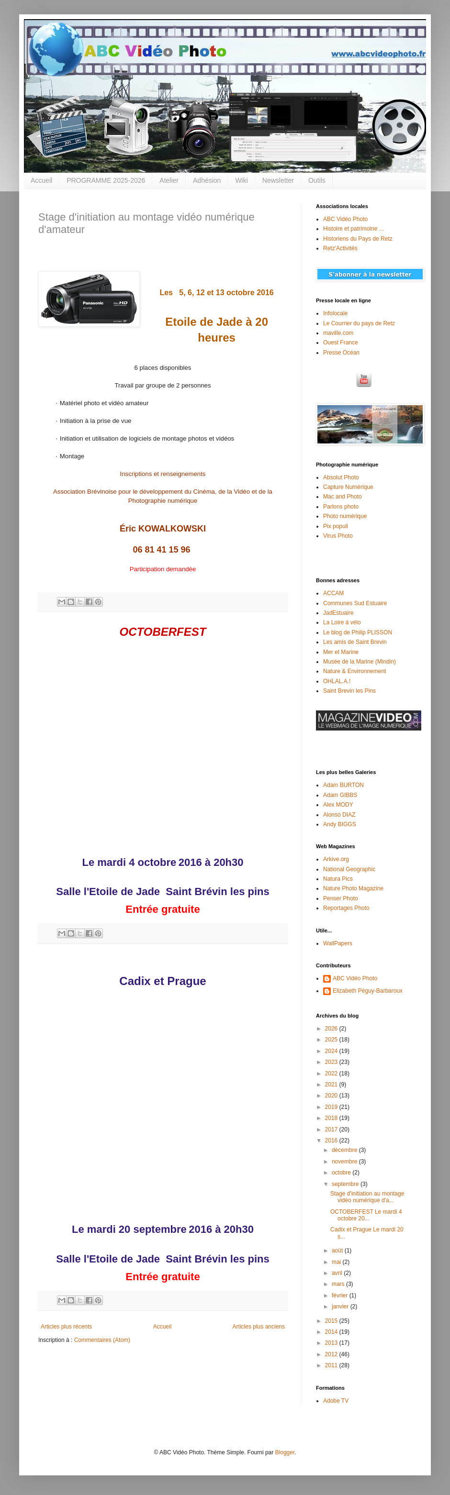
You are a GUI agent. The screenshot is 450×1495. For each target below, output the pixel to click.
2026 (332, 1028)
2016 (332, 1140)
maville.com (338, 333)
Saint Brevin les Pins (349, 690)
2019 (332, 1107)
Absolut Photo (341, 477)
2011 (332, 1365)
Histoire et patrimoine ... (353, 228)
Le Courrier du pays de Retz (359, 323)
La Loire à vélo (342, 622)
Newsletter (278, 180)
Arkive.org (336, 859)
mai (337, 1262)
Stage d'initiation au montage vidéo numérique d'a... (367, 1197)
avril (338, 1273)
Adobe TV (336, 1400)
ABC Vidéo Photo (345, 219)
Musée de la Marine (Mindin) (359, 661)
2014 (332, 1332)
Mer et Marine (341, 652)
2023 (332, 1062)
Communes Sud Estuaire (355, 603)
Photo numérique (345, 516)
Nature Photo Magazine (353, 888)
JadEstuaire (338, 612)
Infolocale (335, 313)
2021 (332, 1084)
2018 (332, 1118)
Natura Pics (338, 878)
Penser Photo (340, 898)
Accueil (41, 180)
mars (339, 1284)
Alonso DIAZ (339, 814)
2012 (332, 1354)
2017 (332, 1129)
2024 (332, 1051)
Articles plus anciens (259, 1326)
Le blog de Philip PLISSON (357, 632)
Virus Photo (338, 535)
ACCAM (333, 593)
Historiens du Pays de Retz (358, 238)
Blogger (285, 1452)
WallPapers (337, 943)
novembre (345, 1161)
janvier (341, 1306)
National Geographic (349, 869)
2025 (332, 1039)
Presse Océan (341, 352)
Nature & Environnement (354, 671)
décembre (345, 1150)
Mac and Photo (342, 496)
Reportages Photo (346, 908)
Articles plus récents (66, 1326)
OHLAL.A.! (336, 681)
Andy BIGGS (339, 824)
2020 (332, 1095)
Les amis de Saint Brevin (355, 642)
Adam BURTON (343, 785)
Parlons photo (341, 506)
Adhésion (207, 180)
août (338, 1250)
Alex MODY (338, 804)
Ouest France (340, 342)
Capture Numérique (348, 487)
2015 (332, 1321)
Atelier (169, 180)
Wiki (241, 180)
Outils (317, 180)
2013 (332, 1343)
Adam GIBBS (340, 795)
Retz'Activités (340, 248)
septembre (346, 1184)
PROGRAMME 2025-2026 (106, 180)
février (340, 1295)
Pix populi (335, 526)
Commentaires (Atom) (102, 1340)
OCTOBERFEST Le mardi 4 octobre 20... (366, 1215)
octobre (342, 1172)
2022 (332, 1073)
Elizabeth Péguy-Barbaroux (368, 990)
